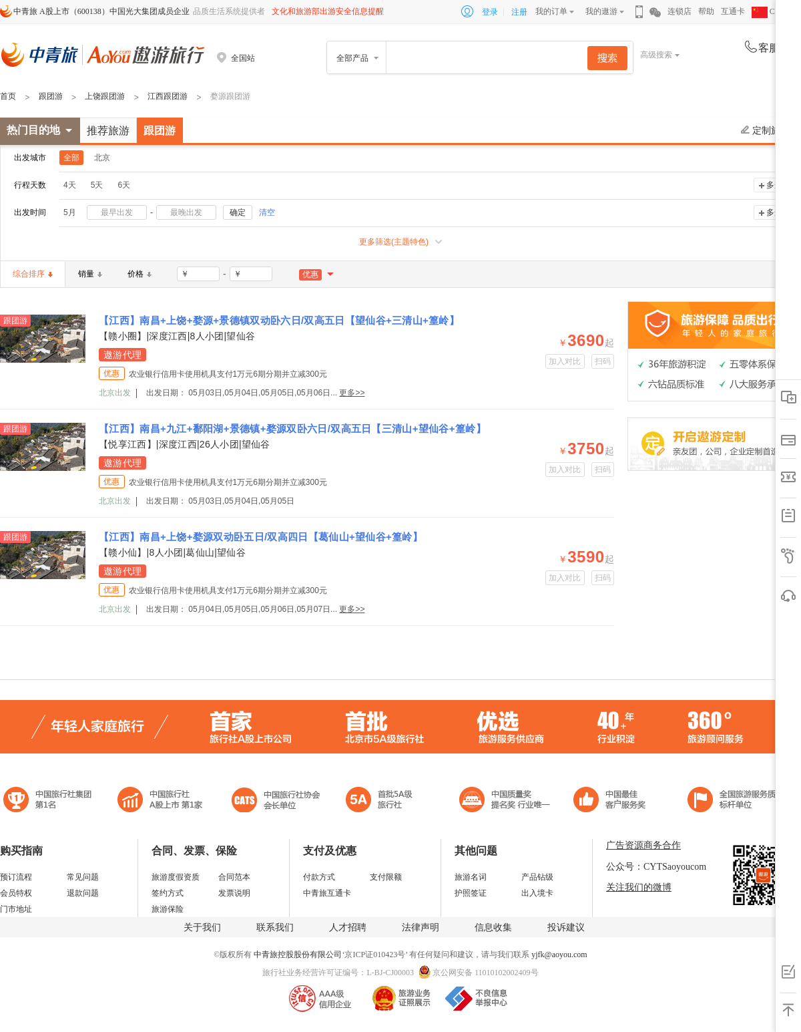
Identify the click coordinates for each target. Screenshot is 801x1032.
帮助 (706, 11)
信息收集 (493, 927)
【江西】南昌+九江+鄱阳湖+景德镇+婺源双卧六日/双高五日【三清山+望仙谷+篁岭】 (292, 428)
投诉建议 (566, 927)
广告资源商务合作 (643, 845)
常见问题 (83, 877)
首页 (8, 96)
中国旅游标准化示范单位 (613, 801)
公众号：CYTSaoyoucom (656, 867)
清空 (267, 212)
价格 (139, 274)
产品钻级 (537, 877)
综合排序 (33, 274)
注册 (519, 12)
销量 (90, 274)
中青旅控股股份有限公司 (298, 954)
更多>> (351, 392)
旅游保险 (168, 909)
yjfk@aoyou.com (559, 954)
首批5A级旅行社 (160, 801)
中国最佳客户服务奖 (505, 801)
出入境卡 (537, 893)
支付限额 (386, 877)
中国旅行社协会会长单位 (275, 801)
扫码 (603, 361)
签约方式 (168, 893)
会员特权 (16, 893)
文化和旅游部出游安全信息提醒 (328, 11)
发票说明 (234, 893)
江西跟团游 (168, 96)
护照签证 (471, 893)
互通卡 (733, 11)
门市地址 (16, 909)
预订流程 (16, 877)
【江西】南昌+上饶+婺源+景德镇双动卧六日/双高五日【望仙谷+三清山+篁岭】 (279, 320)
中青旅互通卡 (327, 893)
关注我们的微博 (639, 887)
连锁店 (680, 11)
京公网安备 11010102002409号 (486, 972)
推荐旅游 (108, 130)
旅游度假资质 (176, 877)
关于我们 (202, 927)
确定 (238, 212)
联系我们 (275, 927)
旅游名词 (471, 877)
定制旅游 (765, 130)
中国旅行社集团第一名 (49, 801)
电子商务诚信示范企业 (385, 801)
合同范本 (234, 877)
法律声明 (420, 927)
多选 (774, 185)
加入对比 (565, 361)
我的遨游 (601, 11)
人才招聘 (347, 927)
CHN (769, 11)
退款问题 (83, 893)
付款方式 (319, 877)
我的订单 (551, 11)
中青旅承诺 (736, 801)
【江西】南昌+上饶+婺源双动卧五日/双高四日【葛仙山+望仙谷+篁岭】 (261, 536)
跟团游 (51, 96)
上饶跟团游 (105, 96)
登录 (490, 12)
